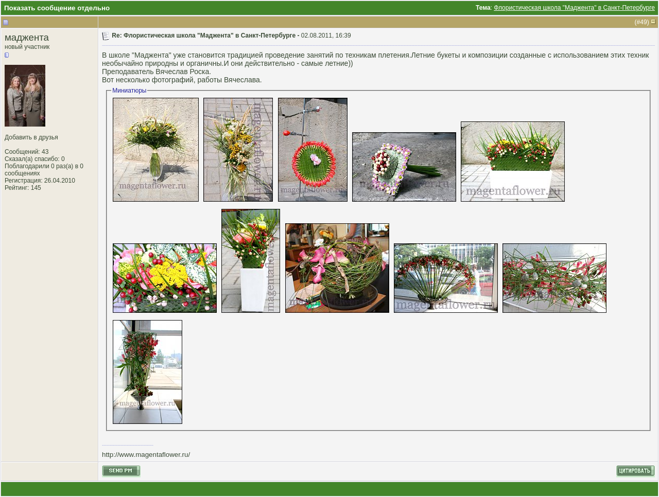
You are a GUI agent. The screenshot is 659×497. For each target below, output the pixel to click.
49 (643, 22)
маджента (27, 37)
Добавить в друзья (31, 137)
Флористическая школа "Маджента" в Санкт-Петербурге (574, 7)
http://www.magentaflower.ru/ (146, 454)
